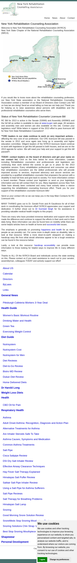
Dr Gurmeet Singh (44, 209)
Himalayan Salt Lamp (14, 504)
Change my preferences (59, 559)
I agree (42, 559)
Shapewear (8, 536)
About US (8, 268)
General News (9, 295)
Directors (8, 279)
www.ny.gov (47, 123)
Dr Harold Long (10, 387)
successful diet (53, 224)
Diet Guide (7, 337)
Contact (71, 18)
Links (6, 290)
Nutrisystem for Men (14, 355)
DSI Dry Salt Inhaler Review (18, 461)
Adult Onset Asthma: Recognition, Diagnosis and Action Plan (35, 423)
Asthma (7, 417)
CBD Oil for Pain (12, 405)
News (54, 18)
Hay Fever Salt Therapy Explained (21, 471)
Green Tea (8, 326)
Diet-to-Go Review (13, 366)
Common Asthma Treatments (18, 444)
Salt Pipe (8, 450)
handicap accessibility (44, 245)
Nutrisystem (9, 344)
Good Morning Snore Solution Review (23, 515)
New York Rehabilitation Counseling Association (29, 23)
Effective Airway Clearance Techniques (24, 466)
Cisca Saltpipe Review (15, 455)
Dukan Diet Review (13, 376)
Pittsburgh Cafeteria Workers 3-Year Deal (25, 302)
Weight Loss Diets (12, 392)
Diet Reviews (10, 360)
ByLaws (7, 284)
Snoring (7, 509)
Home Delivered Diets (15, 382)
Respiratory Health (12, 410)
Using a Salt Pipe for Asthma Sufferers (23, 488)
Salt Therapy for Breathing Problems (22, 499)
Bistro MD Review (12, 371)
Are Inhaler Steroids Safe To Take (21, 434)
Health (5, 397)
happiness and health (51, 230)
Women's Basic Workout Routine (20, 315)
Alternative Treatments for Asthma (21, 428)
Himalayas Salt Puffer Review (19, 477)
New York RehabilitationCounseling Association (38, 7)
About (62, 18)
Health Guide (9, 308)
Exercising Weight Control (17, 331)
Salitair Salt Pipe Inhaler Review (20, 482)
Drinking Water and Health (17, 320)
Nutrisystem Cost (12, 349)
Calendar (8, 273)
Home (47, 18)
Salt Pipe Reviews (13, 493)
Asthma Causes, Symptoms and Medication (26, 439)
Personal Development (14, 541)
